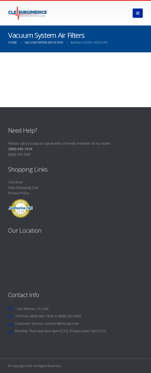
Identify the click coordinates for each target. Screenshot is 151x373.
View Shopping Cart (23, 187)
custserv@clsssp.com (61, 323)
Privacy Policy (18, 193)
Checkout (15, 182)
